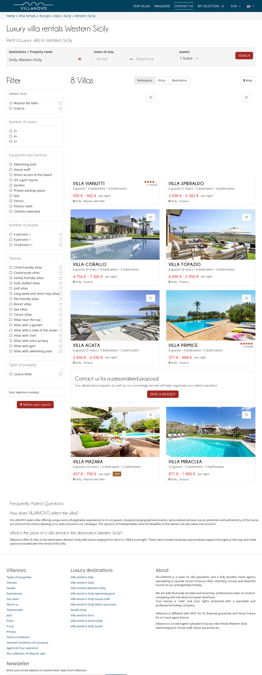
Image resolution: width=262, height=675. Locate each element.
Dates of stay (104, 52)
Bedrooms (180, 80)
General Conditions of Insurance (27, 604)
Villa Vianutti (89, 144)
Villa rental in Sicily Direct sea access (93, 566)
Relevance (144, 80)
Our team (13, 560)
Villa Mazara (88, 422)
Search (244, 55)
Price (162, 80)
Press (10, 582)
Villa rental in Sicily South (87, 587)
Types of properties (19, 538)
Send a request (163, 355)
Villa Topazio (185, 225)
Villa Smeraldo (186, 144)
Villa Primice (183, 306)
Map (247, 80)
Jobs (9, 576)
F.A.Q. (10, 587)
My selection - (211, 6)
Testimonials (15, 571)
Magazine (162, 6)
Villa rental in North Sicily (87, 582)
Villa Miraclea (185, 422)
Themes (12, 544)
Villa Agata (86, 306)
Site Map (128, 656)
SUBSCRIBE (117, 639)
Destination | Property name (30, 52)
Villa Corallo (90, 225)
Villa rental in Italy (82, 538)
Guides (11, 549)
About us (12, 566)
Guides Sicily (78, 571)
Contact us (183, 6)
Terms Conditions (18, 598)
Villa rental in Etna (82, 576)
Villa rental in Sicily (82, 544)
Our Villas (141, 6)
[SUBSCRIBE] (56, 639)
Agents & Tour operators (22, 609)
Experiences (14, 555)
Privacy (11, 593)
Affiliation (147, 656)
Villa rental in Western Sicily (88, 549)
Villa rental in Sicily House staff (90, 560)
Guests (184, 52)
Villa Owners (107, 656)
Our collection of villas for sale (26, 615)
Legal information (171, 656)
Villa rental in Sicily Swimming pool (93, 555)
